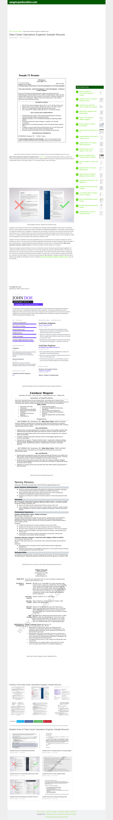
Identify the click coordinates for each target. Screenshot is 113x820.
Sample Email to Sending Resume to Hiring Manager (56, 750)
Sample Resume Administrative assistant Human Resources (26, 796)
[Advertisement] (56, 18)
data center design (35, 725)
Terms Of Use (73, 811)
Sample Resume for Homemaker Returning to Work (24, 773)
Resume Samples (14, 37)
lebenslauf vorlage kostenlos (51, 817)
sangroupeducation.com (23, 2)
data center (14, 725)
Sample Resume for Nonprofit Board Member (22, 750)
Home (38, 811)
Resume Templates (71, 814)
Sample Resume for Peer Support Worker (53, 773)
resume (43, 157)
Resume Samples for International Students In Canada (86, 93)
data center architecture (24, 725)
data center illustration (62, 725)
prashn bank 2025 (63, 817)
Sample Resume (62, 814)
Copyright (54, 811)
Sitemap (67, 811)
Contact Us (48, 811)
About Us (43, 811)
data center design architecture (47, 725)
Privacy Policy (60, 811)
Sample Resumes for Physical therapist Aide (54, 796)
